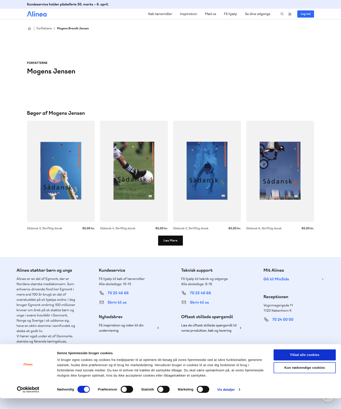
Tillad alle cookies (304, 365)
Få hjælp (230, 14)
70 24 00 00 (283, 319)
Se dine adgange (257, 14)
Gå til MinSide (276, 279)
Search (282, 14)
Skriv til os (117, 302)
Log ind (306, 14)
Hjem (29, 28)
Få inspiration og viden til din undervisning (121, 328)
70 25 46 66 (118, 293)
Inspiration (188, 14)
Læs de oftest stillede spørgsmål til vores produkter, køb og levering (209, 328)
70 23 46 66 (200, 293)
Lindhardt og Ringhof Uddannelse (42, 346)
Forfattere (44, 28)
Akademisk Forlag (52, 351)
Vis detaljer (226, 400)
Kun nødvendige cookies (304, 378)
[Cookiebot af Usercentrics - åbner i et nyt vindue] (28, 400)
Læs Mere (171, 241)
